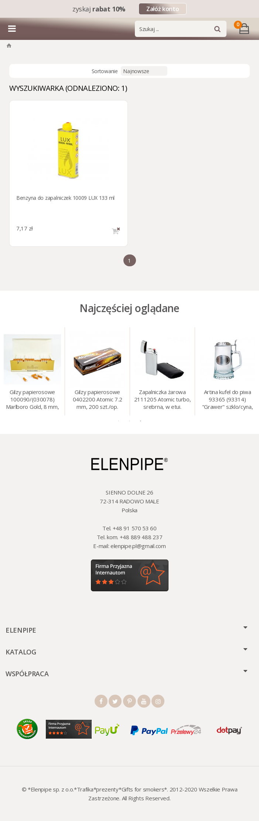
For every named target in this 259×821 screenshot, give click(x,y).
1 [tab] (118, 421)
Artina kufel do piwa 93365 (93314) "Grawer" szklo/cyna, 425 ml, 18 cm (227, 400)
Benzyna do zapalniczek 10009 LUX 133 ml (65, 197)
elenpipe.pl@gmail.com (138, 546)
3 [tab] (140, 421)
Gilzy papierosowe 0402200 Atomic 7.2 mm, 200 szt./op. (97, 399)
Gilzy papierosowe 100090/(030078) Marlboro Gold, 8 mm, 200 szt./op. (32, 400)
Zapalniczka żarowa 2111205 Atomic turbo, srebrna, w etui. (162, 399)
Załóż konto (162, 9)
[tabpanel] (32, 371)
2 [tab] (129, 421)
